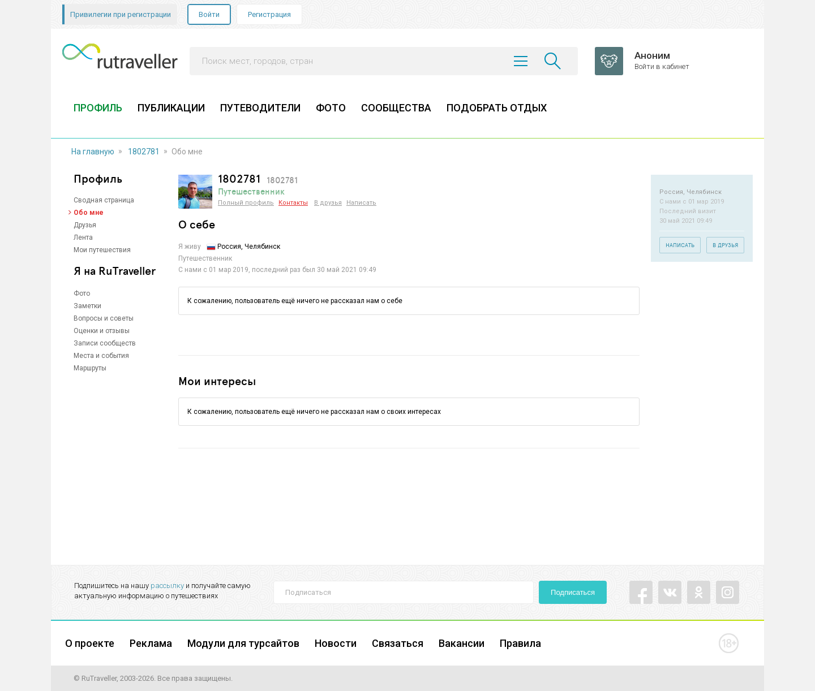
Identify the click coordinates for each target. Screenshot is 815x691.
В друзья (328, 203)
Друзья (85, 225)
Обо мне (89, 213)
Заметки (87, 306)
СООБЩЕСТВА (396, 108)
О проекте (89, 643)
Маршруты (90, 368)
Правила (520, 643)
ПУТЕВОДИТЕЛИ (260, 108)
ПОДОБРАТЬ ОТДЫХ (497, 108)
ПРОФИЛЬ (98, 108)
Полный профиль (246, 203)
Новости (336, 643)
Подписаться (573, 592)
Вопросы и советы (104, 318)
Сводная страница (104, 200)
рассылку (167, 585)
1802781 (144, 151)
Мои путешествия (102, 250)
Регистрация (269, 14)
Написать (361, 203)
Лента (83, 237)
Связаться (397, 643)
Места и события (101, 356)
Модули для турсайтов (243, 643)
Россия (229, 247)
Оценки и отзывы (102, 331)
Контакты (293, 203)
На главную (92, 151)
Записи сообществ (105, 343)
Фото (82, 293)
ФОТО (331, 108)
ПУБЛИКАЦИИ (171, 108)
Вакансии (461, 643)
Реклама (151, 643)
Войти (209, 14)
